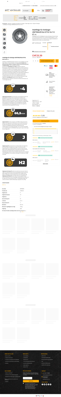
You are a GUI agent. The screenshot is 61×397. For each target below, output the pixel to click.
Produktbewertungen (38, 111)
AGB (42, 361)
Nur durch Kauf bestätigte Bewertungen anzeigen (43, 126)
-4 (39, 55)
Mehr (23, 211)
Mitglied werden (27, 370)
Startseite (9, 23)
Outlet (44, 17)
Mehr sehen (45, 163)
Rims (5, 184)
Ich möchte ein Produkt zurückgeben (12, 361)
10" (40, 52)
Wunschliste (25, 359)
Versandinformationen (46, 357)
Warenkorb (25, 357)
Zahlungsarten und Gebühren (47, 359)
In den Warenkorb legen (47, 70)
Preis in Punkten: (52, 90)
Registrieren (34, 5)
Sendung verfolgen (9, 357)
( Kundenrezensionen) (55, 46)
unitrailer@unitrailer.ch (34, 1)
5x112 (37, 53)
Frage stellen (50, 111)
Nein (56, 142)
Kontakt (36, 3)
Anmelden (31, 381)
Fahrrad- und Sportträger (31, 18)
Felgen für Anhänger (36, 23)
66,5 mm (38, 56)
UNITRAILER (49, 42)
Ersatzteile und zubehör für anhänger (16, 18)
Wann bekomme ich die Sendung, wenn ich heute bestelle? (52, 84)
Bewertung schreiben (45, 121)
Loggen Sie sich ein (26, 5)
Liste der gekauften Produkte (29, 361)
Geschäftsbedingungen (27, 363)
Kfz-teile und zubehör (25, 18)
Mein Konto (25, 354)
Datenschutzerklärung (46, 363)
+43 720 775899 (50, 104)
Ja (52, 142)
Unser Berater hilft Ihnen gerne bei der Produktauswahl (52, 100)
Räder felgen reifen (28, 23)
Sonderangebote (41, 17)
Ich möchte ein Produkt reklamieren (12, 359)
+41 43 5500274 (48, 1)
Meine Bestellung (9, 354)
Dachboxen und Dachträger (36, 18)
